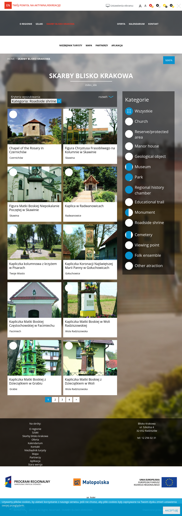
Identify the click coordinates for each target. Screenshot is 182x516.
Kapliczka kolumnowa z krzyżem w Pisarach (33, 266)
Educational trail (144, 202)
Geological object (145, 156)
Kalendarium (35, 443)
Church (136, 121)
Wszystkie (138, 111)
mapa (89, 45)
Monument (140, 212)
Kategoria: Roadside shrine (34, 101)
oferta (121, 23)
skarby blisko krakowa (60, 23)
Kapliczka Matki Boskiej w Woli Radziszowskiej (87, 323)
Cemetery (138, 235)
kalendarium (137, 23)
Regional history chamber (144, 190)
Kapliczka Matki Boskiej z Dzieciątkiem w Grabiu (27, 381)
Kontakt (35, 446)
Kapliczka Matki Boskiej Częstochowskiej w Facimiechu (32, 323)
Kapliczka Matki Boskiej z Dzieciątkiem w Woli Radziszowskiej (83, 383)
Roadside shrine (144, 223)
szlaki (39, 23)
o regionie (26, 23)
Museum (138, 167)
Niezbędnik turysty (35, 450)
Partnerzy (35, 457)
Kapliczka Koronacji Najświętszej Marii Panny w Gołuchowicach (89, 266)
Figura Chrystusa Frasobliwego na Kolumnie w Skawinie (90, 150)
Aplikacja (35, 461)
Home (11, 58)
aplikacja (117, 45)
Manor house (142, 146)
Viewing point (142, 245)
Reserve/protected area (146, 134)
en (8, 5)
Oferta (35, 439)
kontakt (153, 23)
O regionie (35, 429)
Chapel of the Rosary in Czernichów (26, 150)
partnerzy (102, 45)
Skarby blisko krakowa (35, 436)
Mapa (35, 454)
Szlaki (35, 432)
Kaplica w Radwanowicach (84, 206)
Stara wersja (35, 464)
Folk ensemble (143, 255)
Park (134, 177)
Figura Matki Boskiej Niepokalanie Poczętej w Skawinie (34, 208)
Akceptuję (171, 510)
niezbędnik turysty (70, 45)
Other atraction (144, 266)
